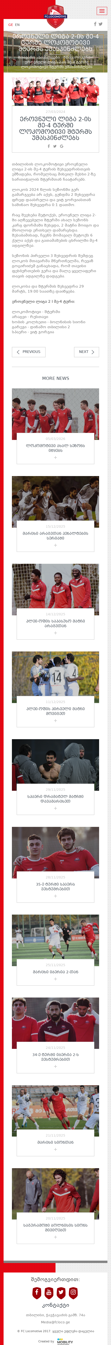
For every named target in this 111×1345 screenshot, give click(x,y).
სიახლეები (49, 57)
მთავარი (26, 57)
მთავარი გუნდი (78, 57)
